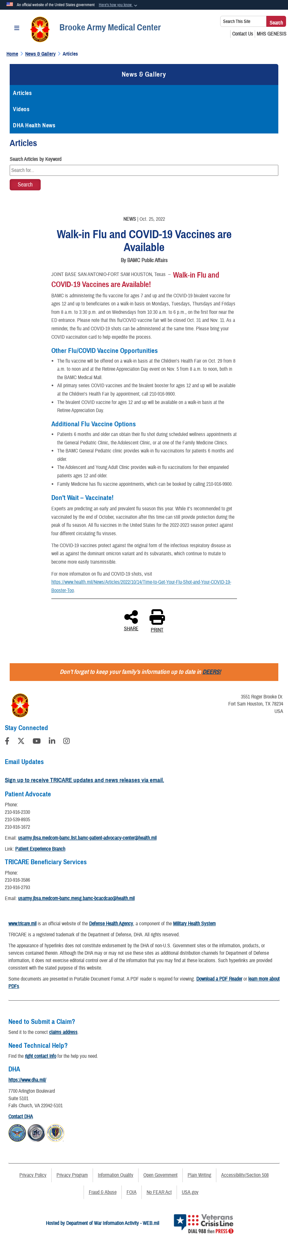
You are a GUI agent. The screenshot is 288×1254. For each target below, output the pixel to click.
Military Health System (194, 923)
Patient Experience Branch (40, 849)
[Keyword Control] (144, 170)
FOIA (132, 1192)
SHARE (131, 620)
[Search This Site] (243, 21)
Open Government (160, 1175)
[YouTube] (37, 742)
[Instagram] (66, 742)
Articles (22, 93)
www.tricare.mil (22, 923)
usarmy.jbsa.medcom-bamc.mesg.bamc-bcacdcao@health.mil (76, 898)
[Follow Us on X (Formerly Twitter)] (21, 742)
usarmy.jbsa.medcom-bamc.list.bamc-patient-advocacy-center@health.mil (87, 838)
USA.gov (190, 1192)
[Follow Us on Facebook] (7, 742)
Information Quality (115, 1175)
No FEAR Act (159, 1192)
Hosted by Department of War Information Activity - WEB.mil (102, 1223)
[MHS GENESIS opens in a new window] (271, 34)
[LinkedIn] (52, 742)
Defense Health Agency (111, 923)
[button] (119, 5)
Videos (21, 109)
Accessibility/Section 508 (245, 1175)
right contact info (40, 1056)
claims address (63, 1032)
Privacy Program (72, 1175)
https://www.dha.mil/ (27, 1080)
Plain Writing (199, 1175)
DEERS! (211, 671)
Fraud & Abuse (103, 1192)
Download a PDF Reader (219, 979)
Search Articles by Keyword (35, 159)
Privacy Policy (32, 1175)
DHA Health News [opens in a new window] (34, 125)
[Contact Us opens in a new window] (242, 34)
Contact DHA (20, 1116)
